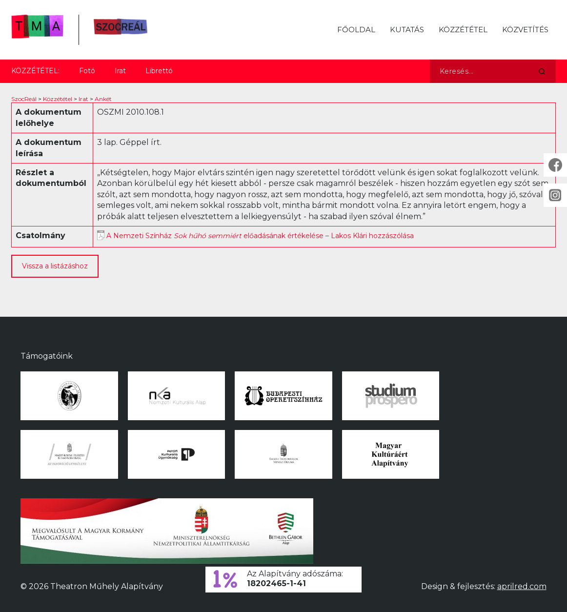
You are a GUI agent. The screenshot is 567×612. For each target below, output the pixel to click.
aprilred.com (522, 586)
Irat (120, 70)
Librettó (159, 70)
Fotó (87, 70)
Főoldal (356, 29)
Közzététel (463, 29)
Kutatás (407, 29)
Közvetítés (525, 29)
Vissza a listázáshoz (55, 266)
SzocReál (24, 98)
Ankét (103, 98)
